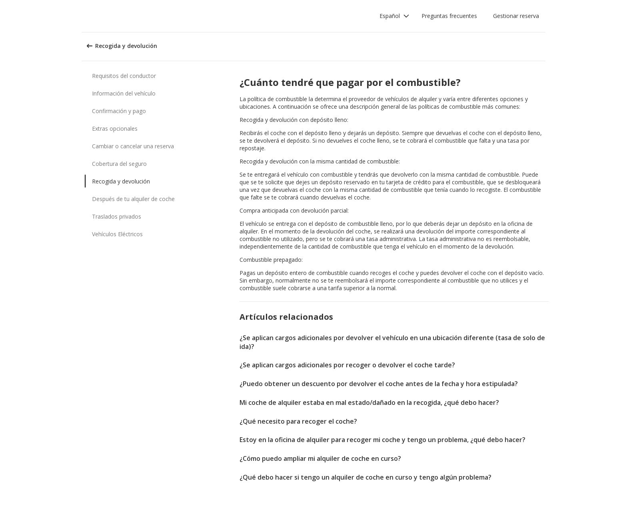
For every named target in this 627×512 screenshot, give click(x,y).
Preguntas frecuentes (449, 16)
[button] (394, 16)
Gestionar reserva (516, 16)
